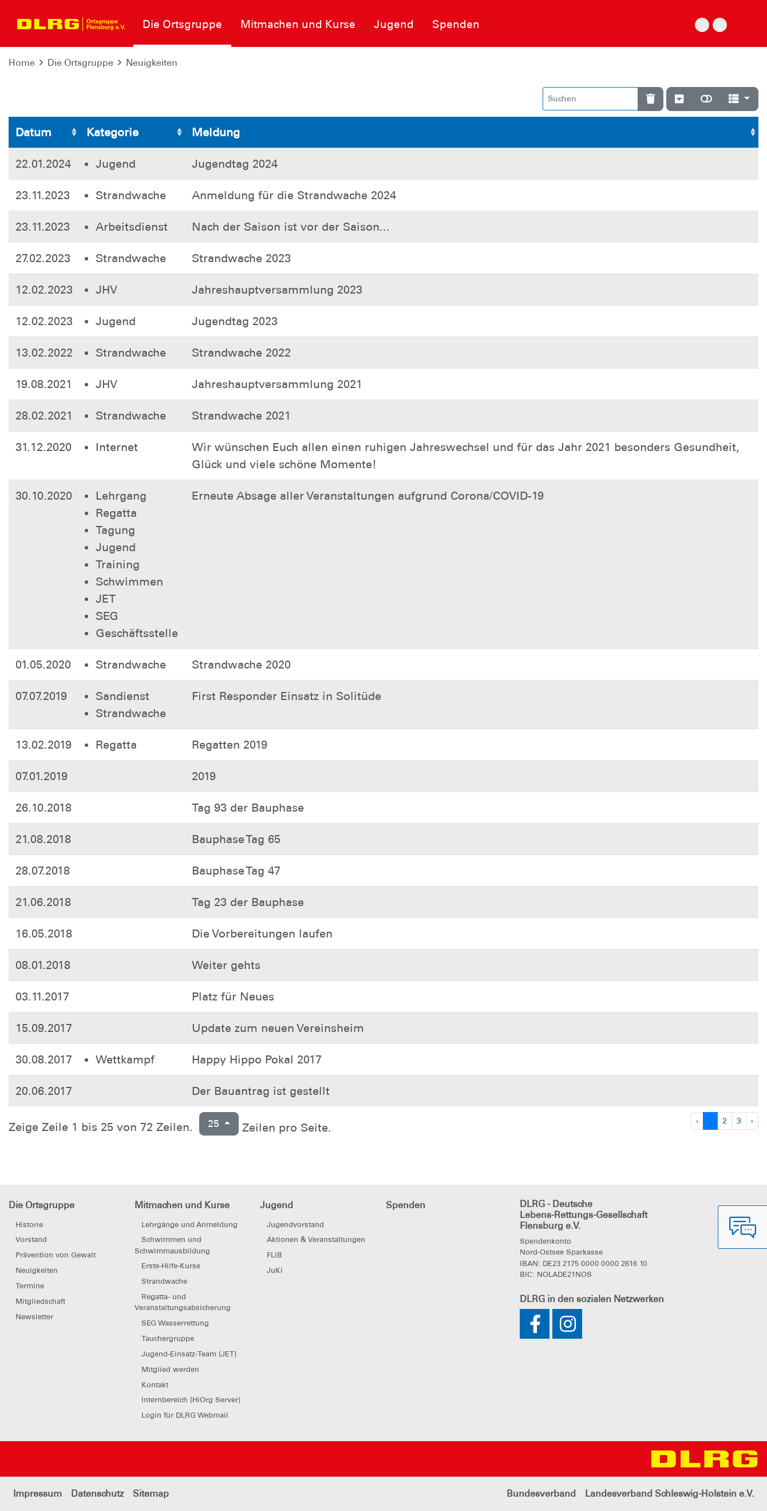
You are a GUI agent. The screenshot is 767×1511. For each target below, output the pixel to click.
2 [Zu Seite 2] (724, 1121)
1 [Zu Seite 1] (710, 1121)
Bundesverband (541, 1493)
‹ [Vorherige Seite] (697, 1121)
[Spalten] (739, 98)
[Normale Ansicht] (706, 98)
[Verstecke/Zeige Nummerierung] (679, 98)
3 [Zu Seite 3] (739, 1121)
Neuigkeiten (151, 62)
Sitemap (151, 1493)
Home (22, 62)
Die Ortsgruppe (80, 62)
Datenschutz (97, 1493)
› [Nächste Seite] (752, 1121)
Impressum (37, 1493)
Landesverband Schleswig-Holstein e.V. (669, 1493)
